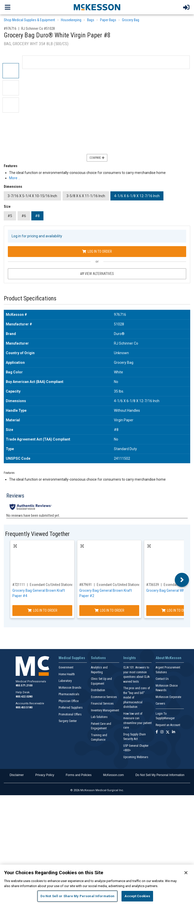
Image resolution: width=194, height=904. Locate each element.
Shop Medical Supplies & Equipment (29, 20)
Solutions (98, 658)
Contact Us (162, 679)
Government (66, 667)
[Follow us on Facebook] (157, 732)
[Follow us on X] (167, 732)
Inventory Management (105, 710)
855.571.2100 (24, 685)
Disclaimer (17, 775)
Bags (90, 20)
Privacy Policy (44, 775)
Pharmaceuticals (69, 694)
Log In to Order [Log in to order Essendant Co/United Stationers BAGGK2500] (109, 610)
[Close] (185, 872)
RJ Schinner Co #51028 (38, 29)
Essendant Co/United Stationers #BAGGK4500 (62, 585)
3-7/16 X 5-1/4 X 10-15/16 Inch (32, 196)
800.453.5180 (24, 707)
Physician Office (69, 701)
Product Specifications (30, 298)
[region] (97, 884)
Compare (97, 158)
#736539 (152, 585)
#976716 (10, 29)
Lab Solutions (99, 717)
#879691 (85, 585)
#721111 (18, 585)
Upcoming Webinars (135, 757)
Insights (129, 658)
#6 (23, 216)
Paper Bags (108, 20)
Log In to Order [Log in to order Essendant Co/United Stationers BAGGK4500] (42, 610)
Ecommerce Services (104, 697)
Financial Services (102, 703)
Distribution (98, 690)
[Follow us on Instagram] (161, 732)
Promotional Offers (70, 714)
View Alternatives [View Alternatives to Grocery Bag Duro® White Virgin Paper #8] (97, 274)
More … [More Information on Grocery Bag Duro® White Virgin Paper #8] (14, 178)
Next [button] (182, 580)
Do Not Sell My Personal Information (159, 775)
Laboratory (65, 681)
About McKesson (168, 658)
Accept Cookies (137, 896)
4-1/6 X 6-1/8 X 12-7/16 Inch (137, 196)
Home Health (67, 674)
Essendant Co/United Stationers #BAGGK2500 (129, 585)
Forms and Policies (78, 775)
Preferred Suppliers (71, 707)
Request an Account (168, 725)
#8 (37, 216)
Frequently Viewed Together (37, 534)
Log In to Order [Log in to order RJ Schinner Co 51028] (97, 251)
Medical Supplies (72, 658)
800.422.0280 (24, 696)
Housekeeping (71, 20)
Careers (160, 703)
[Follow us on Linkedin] (173, 732)
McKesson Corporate (168, 697)
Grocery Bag (130, 20)
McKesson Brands (70, 687)
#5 (10, 216)
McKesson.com (113, 775)
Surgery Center (68, 721)
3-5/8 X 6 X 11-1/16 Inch (85, 196)
